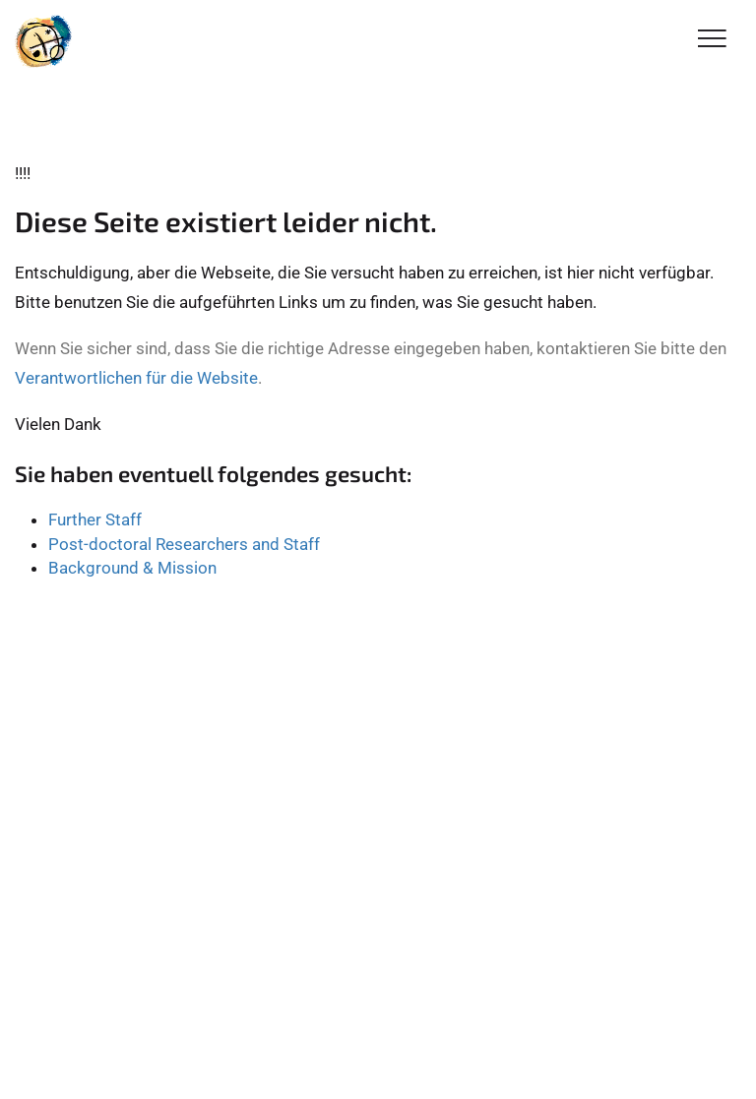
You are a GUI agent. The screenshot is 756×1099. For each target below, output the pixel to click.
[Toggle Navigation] (712, 40)
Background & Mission (132, 568)
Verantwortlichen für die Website (136, 378)
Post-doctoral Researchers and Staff (184, 544)
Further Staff (95, 519)
